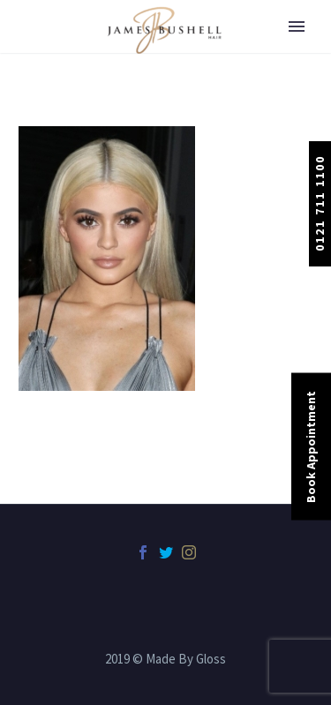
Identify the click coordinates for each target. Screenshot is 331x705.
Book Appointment (311, 446)
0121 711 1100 (319, 203)
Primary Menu (297, 26)
